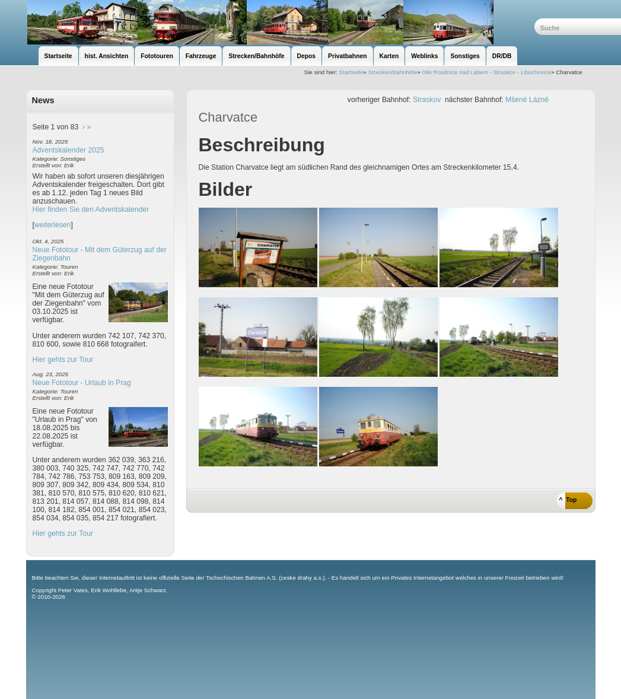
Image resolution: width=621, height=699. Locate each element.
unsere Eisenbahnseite (280, 22)
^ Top (568, 500)
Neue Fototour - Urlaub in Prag (82, 383)
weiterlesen (52, 225)
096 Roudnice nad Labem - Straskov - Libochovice (487, 72)
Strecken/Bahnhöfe (393, 72)
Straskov (427, 100)
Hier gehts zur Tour (63, 359)
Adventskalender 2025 (68, 150)
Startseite (351, 72)
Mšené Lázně (527, 100)
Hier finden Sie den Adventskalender (91, 209)
